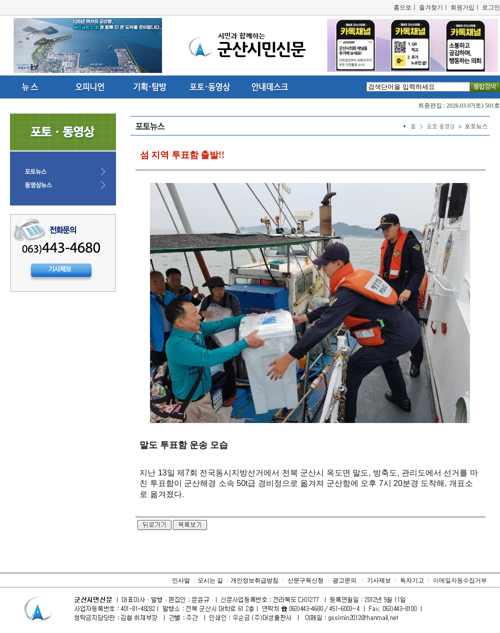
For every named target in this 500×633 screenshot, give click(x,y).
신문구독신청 (306, 580)
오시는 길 (210, 580)
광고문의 (344, 580)
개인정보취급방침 (254, 580)
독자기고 (412, 580)
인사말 (181, 580)
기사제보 (379, 580)
